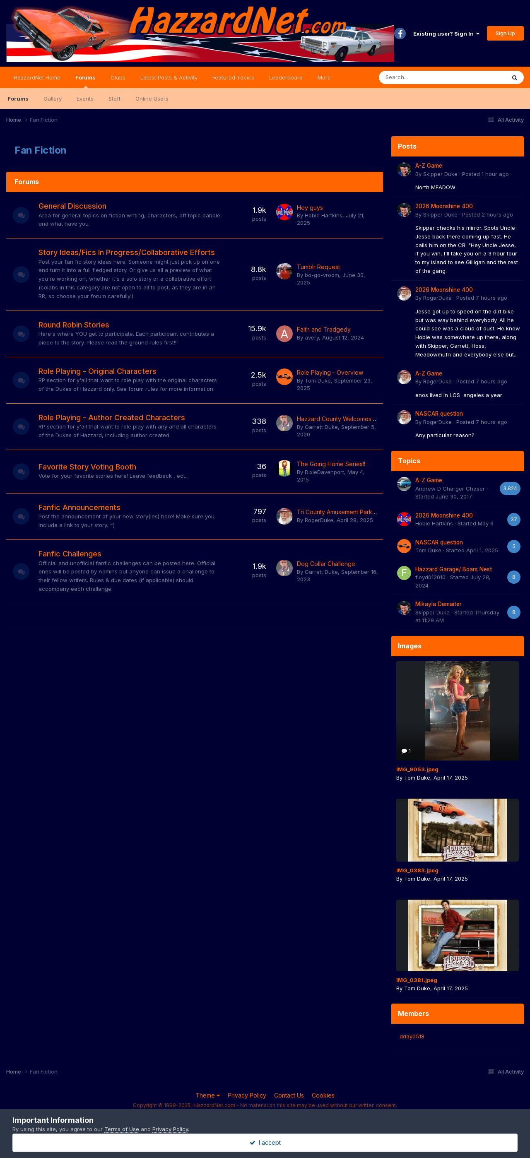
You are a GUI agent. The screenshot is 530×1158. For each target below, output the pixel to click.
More (324, 77)
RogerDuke (319, 520)
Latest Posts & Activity (169, 77)
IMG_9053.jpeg (417, 769)
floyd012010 (430, 577)
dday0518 (412, 1036)
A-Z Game (428, 165)
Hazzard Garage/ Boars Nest (453, 569)
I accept (265, 1142)
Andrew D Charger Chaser (450, 488)
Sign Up (505, 33)
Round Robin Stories (74, 324)
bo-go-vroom (322, 275)
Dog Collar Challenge (326, 563)
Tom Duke (318, 380)
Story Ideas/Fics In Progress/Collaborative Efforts (127, 252)
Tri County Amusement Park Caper (344, 511)
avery (312, 337)
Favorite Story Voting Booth (87, 466)
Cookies (323, 1095)
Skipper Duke (440, 174)
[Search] (420, 77)
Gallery (52, 98)
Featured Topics (233, 77)
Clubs (118, 77)
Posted (485, 174)
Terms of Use (121, 1129)
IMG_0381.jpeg (416, 980)
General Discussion (72, 206)
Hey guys (310, 207)
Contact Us (289, 1095)
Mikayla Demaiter (438, 604)
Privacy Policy (247, 1095)
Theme (207, 1095)
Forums (85, 81)
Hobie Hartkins (323, 215)
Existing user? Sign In (446, 33)
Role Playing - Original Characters (98, 371)
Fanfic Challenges (70, 553)
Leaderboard (286, 77)
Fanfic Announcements (79, 507)
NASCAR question (439, 413)
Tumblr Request (318, 266)
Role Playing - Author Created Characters (112, 417)
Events (85, 98)
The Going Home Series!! (331, 463)
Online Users (152, 98)
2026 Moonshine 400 (444, 206)
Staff (114, 98)
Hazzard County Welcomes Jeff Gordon (351, 418)
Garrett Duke (321, 427)
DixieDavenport (324, 472)
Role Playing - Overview (330, 372)
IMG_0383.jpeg (417, 870)
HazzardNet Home (37, 77)
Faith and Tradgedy (324, 329)
